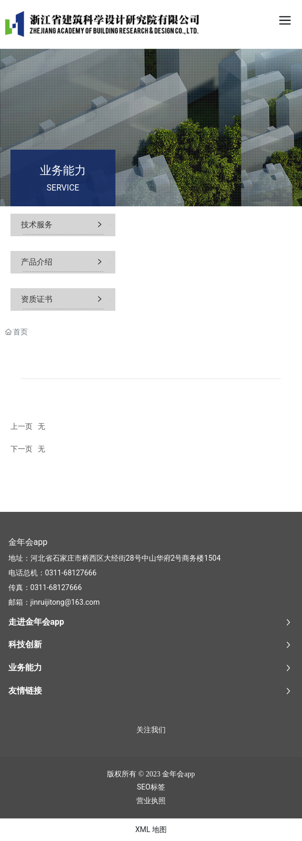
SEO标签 (151, 787)
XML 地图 (151, 829)
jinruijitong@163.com (65, 602)
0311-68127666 (70, 573)
